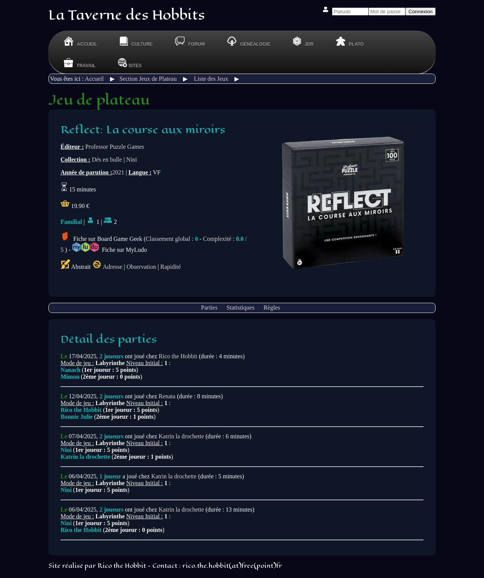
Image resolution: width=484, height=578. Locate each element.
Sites (129, 63)
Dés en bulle (107, 159)
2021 (118, 172)
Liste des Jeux (211, 79)
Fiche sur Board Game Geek (101, 239)
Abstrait (75, 267)
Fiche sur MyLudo (109, 250)
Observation (141, 267)
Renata (167, 396)
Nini (131, 159)
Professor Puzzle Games (114, 146)
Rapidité (170, 267)
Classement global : (172, 239)
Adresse (113, 267)
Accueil (94, 79)
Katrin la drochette (181, 436)
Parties (209, 307)
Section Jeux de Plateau (148, 79)
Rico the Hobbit (178, 356)
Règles (272, 307)
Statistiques (240, 307)
